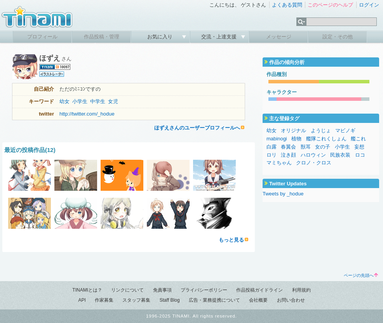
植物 (296, 139)
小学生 (79, 101)
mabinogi (276, 139)
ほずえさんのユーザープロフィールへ (197, 128)
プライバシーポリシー (204, 290)
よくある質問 (287, 5)
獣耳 (306, 147)
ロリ (271, 155)
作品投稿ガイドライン (259, 290)
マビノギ (345, 130)
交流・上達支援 (219, 37)
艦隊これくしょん (326, 139)
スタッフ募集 (136, 300)
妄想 (359, 147)
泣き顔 (288, 155)
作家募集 (104, 300)
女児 (113, 101)
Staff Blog (170, 300)
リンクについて (127, 290)
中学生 (97, 101)
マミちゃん (279, 163)
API (81, 300)
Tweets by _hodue (283, 194)
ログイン (369, 5)
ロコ (360, 155)
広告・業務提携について (214, 300)
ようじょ (321, 130)
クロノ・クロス (313, 163)
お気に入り (160, 37)
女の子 (322, 147)
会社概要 (258, 300)
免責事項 (162, 290)
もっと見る (231, 240)
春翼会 (288, 147)
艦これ (358, 139)
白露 (271, 147)
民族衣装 (340, 155)
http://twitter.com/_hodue (87, 114)
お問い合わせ (291, 300)
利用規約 (301, 290)
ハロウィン (313, 155)
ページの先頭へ (361, 275)
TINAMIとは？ (87, 290)
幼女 (64, 101)
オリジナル (293, 130)
